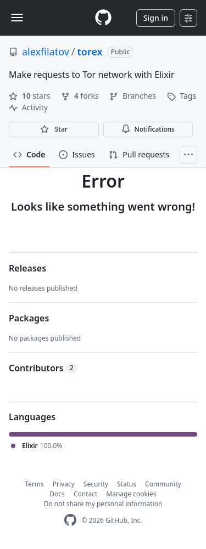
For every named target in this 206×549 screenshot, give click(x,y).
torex (90, 51)
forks (81, 95)
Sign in (155, 18)
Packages (29, 318)
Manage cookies (131, 494)
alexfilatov (45, 51)
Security (95, 484)
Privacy (64, 484)
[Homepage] (103, 18)
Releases (27, 268)
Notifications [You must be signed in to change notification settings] (148, 129)
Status (126, 484)
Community (163, 484)
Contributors (43, 368)
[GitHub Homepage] (70, 520)
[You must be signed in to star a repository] (54, 129)
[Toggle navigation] (17, 17)
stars (30, 95)
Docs (57, 494)
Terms (34, 484)
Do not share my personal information (103, 503)
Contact (85, 494)
